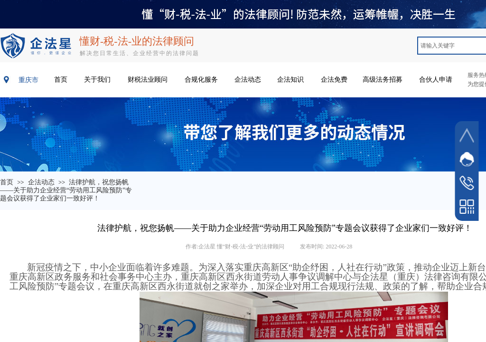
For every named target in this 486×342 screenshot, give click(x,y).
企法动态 (41, 182)
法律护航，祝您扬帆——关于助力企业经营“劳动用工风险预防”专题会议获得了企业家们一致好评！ (66, 190)
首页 (6, 182)
